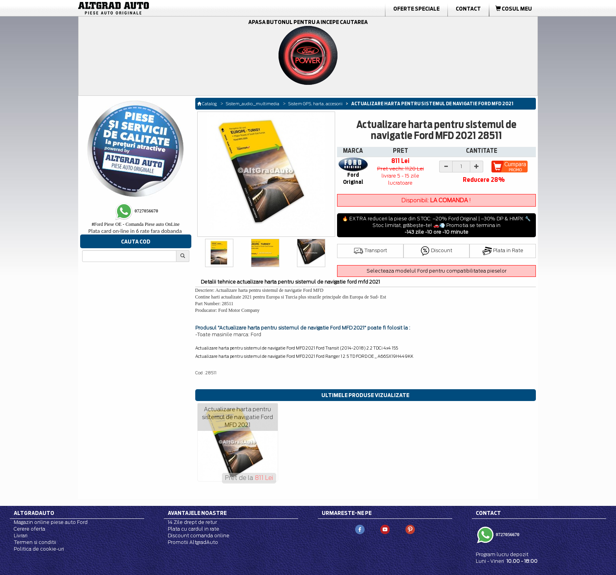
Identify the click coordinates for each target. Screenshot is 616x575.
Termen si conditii (35, 542)
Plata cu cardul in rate (193, 529)
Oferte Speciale (416, 8)
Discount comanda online (198, 535)
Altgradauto (34, 513)
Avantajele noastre (197, 513)
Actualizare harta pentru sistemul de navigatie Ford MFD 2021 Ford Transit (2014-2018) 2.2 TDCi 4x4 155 (296, 348)
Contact (468, 8)
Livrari (21, 535)
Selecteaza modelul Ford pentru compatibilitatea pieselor (436, 271)
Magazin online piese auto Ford (51, 522)
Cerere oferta (29, 529)
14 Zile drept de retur (192, 522)
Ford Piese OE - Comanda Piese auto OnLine (136, 224)
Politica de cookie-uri (39, 549)
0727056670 (507, 534)
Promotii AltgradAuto (193, 542)
